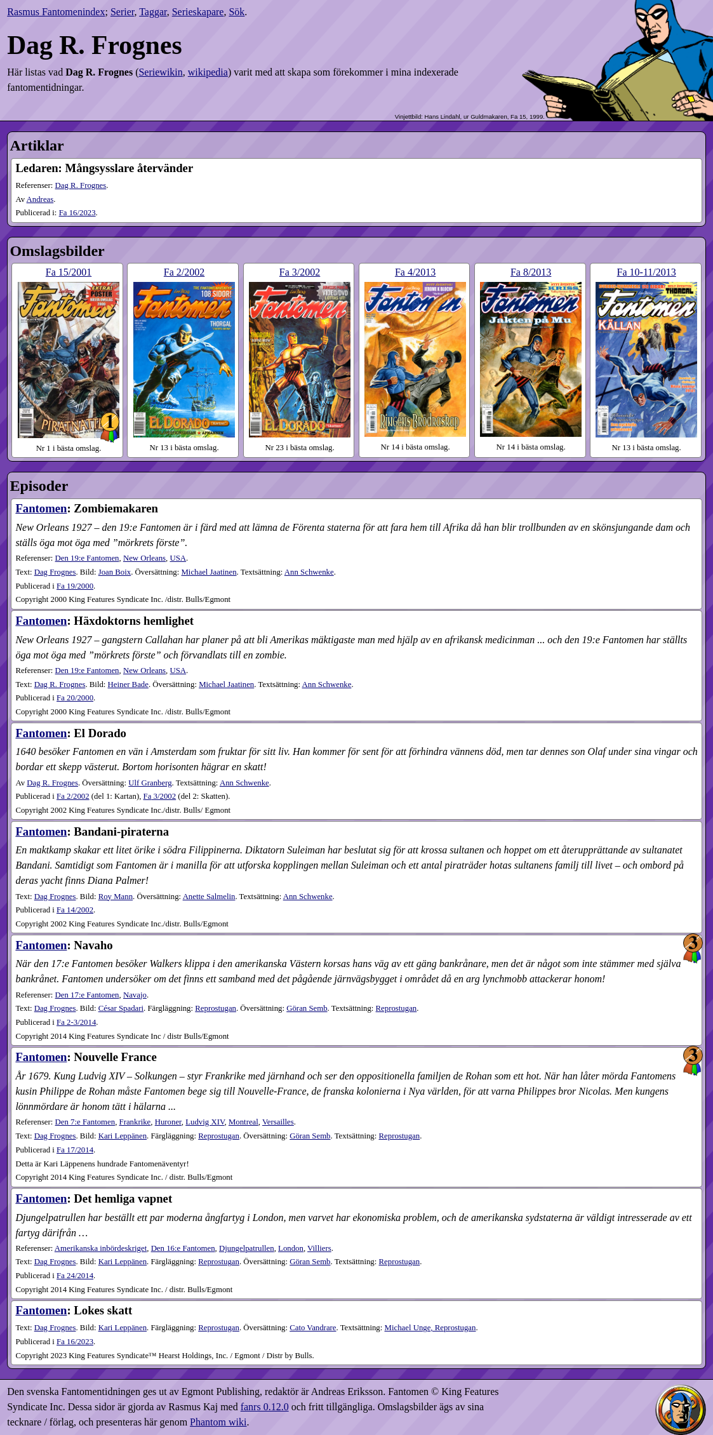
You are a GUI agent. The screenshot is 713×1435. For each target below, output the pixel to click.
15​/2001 (68, 272)
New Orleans (144, 558)
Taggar (153, 11)
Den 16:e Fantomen (183, 1248)
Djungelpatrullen (246, 1248)
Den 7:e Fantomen (85, 1122)
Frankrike (135, 1122)
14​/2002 (75, 909)
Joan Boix (114, 572)
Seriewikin (160, 72)
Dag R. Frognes (81, 185)
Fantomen (41, 508)
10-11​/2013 (646, 272)
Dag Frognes (55, 572)
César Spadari (120, 1008)
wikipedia (208, 72)
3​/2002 (299, 272)
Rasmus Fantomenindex (56, 11)
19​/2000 (75, 586)
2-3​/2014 (76, 1022)
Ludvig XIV (204, 1122)
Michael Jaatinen (208, 572)
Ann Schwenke (309, 572)
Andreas (40, 199)
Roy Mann (115, 896)
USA (178, 558)
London (290, 1248)
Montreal (243, 1122)
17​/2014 (75, 1149)
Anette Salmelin (209, 896)
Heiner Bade (128, 684)
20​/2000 (75, 697)
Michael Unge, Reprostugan (430, 1327)
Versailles (278, 1122)
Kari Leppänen (122, 1135)
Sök (236, 11)
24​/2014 (75, 1275)
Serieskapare (198, 11)
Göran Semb (306, 1008)
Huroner (168, 1122)
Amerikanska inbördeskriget (101, 1248)
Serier (122, 11)
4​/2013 (415, 272)
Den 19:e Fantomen (87, 558)
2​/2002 (184, 272)
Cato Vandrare (313, 1327)
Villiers (319, 1248)
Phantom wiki (218, 1422)
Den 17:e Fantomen (87, 995)
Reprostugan (215, 1008)
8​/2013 (530, 272)
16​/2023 (77, 212)
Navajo (135, 995)
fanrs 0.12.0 (265, 1406)
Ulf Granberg (149, 782)
